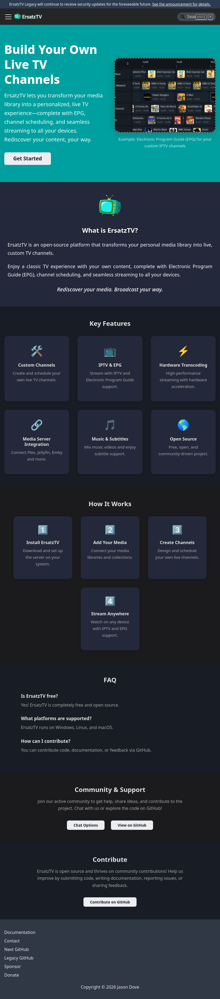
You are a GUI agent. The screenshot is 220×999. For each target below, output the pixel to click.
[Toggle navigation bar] (8, 17)
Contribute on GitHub (110, 902)
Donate (11, 975)
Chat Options (86, 825)
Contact (12, 941)
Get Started (27, 158)
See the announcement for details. (181, 4)
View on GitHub (132, 825)
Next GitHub (16, 949)
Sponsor (12, 966)
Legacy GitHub (18, 958)
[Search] (196, 17)
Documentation (19, 932)
